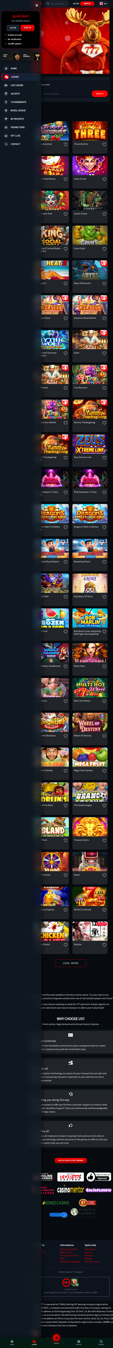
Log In (13, 28)
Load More (71, 963)
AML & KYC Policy (92, 1261)
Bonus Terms (65, 1252)
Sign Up (27, 27)
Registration (90, 1249)
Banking (88, 1258)
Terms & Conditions (68, 1249)
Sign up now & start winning (70, 1160)
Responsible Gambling (70, 1261)
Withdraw (89, 1255)
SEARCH (99, 93)
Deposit (88, 1252)
